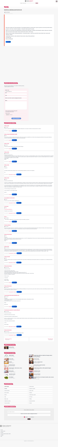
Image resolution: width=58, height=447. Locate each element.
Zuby (5, 396)
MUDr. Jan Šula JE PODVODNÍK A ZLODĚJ (10, 134)
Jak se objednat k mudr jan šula (9, 197)
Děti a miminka (7, 392)
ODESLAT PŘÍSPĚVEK (16, 118)
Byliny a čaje (6, 398)
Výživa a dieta (31, 390)
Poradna (6, 388)
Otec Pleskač (11, 377)
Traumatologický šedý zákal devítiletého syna (11, 295)
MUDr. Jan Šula (6, 125)
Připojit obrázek (7, 113)
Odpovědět (14, 130)
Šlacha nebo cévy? (50, 338)
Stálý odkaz (10, 130)
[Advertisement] (27, 20)
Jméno (6, 92)
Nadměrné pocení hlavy (8, 338)
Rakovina (30, 392)
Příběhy (30, 398)
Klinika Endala (11, 355)
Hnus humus (6, 206)
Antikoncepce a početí (32, 394)
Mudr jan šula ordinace (8, 234)
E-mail (6, 95)
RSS (1, 436)
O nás (2, 429)
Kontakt (2, 432)
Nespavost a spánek (32, 388)
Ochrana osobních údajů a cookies (6, 433)
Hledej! (37, 3)
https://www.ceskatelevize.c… (8, 209)
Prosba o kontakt (7, 256)
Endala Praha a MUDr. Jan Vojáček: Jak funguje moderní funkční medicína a (43, 356)
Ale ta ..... (5, 216)
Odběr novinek (3, 431)
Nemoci (6, 394)
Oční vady (30, 396)
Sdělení (6, 100)
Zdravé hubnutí (31, 386)
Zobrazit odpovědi (11, 174)
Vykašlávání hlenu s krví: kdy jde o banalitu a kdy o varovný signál (44, 377)
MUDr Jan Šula (6, 246)
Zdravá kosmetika (7, 390)
